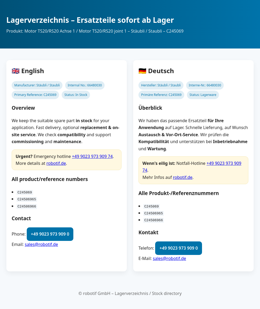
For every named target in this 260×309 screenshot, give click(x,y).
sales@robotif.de (41, 244)
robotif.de (56, 163)
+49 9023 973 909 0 (50, 234)
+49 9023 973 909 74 (92, 156)
